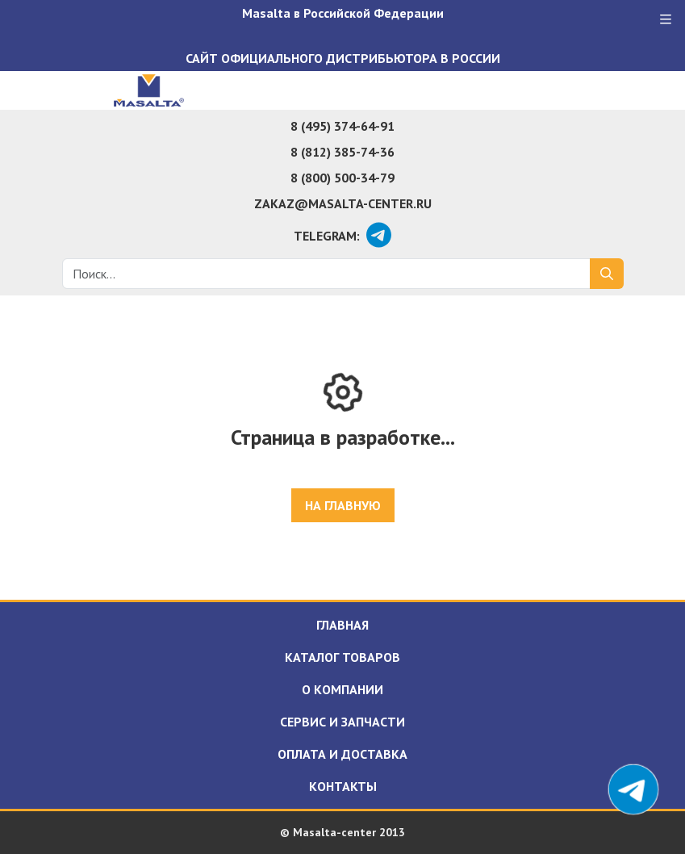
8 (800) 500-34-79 (342, 178)
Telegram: (327, 236)
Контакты (343, 786)
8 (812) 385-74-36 (342, 152)
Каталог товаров (342, 657)
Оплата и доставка (342, 754)
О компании (342, 689)
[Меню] (665, 19)
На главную (343, 505)
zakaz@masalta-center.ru (343, 203)
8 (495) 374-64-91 (342, 126)
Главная (342, 625)
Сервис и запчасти (342, 722)
